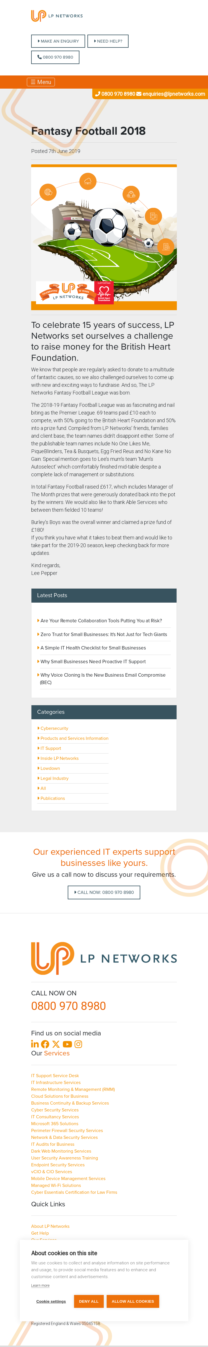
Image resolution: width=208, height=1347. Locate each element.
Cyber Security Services (55, 1110)
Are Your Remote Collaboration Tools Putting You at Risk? (100, 621)
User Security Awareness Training (64, 1158)
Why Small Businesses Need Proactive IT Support (92, 662)
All (41, 788)
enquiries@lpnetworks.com (170, 94)
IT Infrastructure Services (56, 1082)
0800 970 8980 (55, 57)
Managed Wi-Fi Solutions (56, 1185)
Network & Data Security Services (64, 1137)
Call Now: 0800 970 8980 (104, 892)
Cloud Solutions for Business (59, 1096)
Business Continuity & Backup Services (70, 1103)
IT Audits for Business (52, 1144)
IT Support (49, 748)
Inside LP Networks (58, 758)
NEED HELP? (108, 41)
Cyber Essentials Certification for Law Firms (74, 1192)
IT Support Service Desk (55, 1076)
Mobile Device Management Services (68, 1178)
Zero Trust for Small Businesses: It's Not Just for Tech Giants (103, 634)
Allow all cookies (133, 1301)
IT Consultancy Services (55, 1117)
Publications (51, 798)
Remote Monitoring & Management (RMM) (73, 1089)
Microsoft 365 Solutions (54, 1124)
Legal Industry (53, 778)
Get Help (40, 1233)
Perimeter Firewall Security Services (67, 1130)
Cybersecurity (52, 728)
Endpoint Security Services (58, 1165)
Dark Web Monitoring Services (61, 1151)
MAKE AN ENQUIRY (58, 41)
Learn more (40, 1285)
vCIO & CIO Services (51, 1172)
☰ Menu (41, 82)
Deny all (89, 1301)
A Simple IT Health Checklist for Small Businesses (92, 648)
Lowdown (48, 768)
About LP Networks (50, 1226)
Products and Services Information (73, 738)
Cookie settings (51, 1301)
